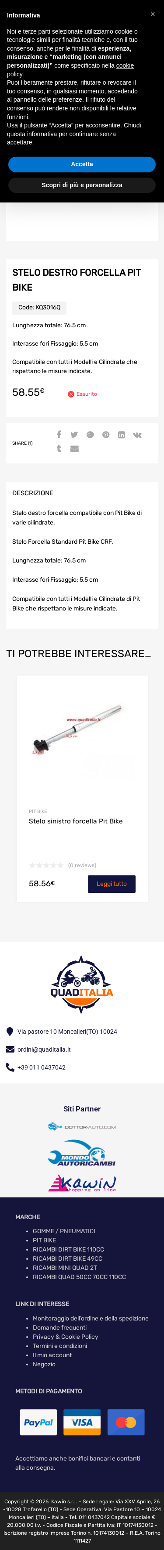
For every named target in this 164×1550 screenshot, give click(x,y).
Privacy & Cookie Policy (65, 1337)
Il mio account (52, 1355)
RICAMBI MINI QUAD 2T (65, 1268)
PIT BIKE (38, 811)
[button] (153, 14)
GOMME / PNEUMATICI (64, 1231)
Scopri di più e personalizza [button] (82, 185)
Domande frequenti (60, 1327)
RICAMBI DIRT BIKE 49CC (67, 1258)
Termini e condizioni (60, 1346)
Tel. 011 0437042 (89, 1517)
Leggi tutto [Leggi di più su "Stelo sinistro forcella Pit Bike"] (112, 884)
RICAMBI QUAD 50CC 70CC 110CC (79, 1277)
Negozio (44, 1364)
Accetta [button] (82, 164)
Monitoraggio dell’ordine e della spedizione (91, 1318)
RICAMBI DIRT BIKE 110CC (68, 1249)
